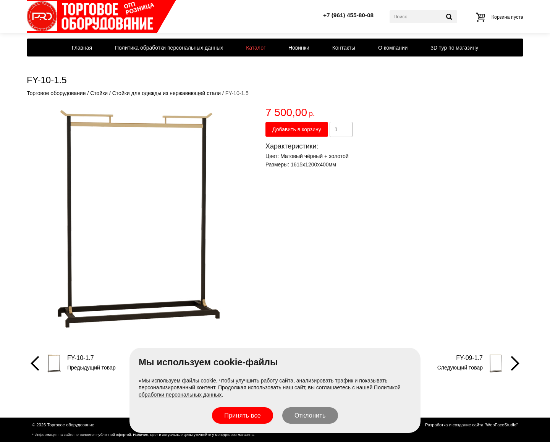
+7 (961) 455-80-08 (348, 15)
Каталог (255, 48)
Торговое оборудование (56, 93)
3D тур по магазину (454, 48)
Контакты (343, 48)
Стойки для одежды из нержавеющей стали (166, 93)
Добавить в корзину (296, 129)
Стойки (99, 93)
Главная (82, 48)
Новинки (298, 48)
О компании (393, 48)
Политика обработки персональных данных (169, 48)
